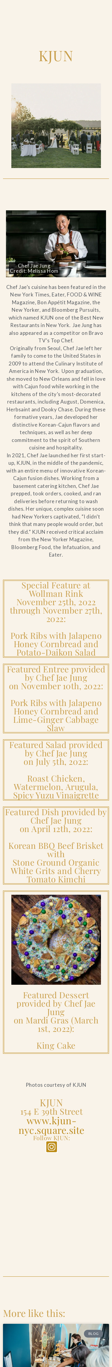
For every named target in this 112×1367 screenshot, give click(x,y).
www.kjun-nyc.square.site (52, 1125)
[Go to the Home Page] (21, 7)
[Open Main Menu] (97, 8)
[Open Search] (77, 8)
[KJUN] (56, 1206)
